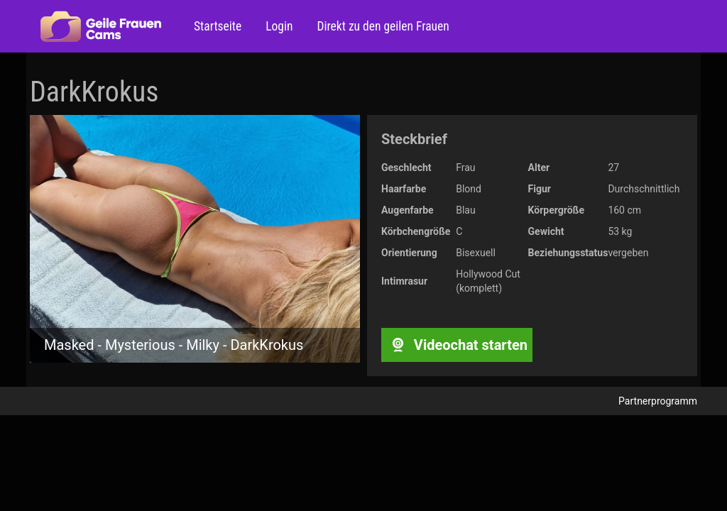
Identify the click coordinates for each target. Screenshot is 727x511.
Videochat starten (457, 344)
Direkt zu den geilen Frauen (381, 26)
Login (278, 26)
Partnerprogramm (657, 401)
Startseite (217, 26)
